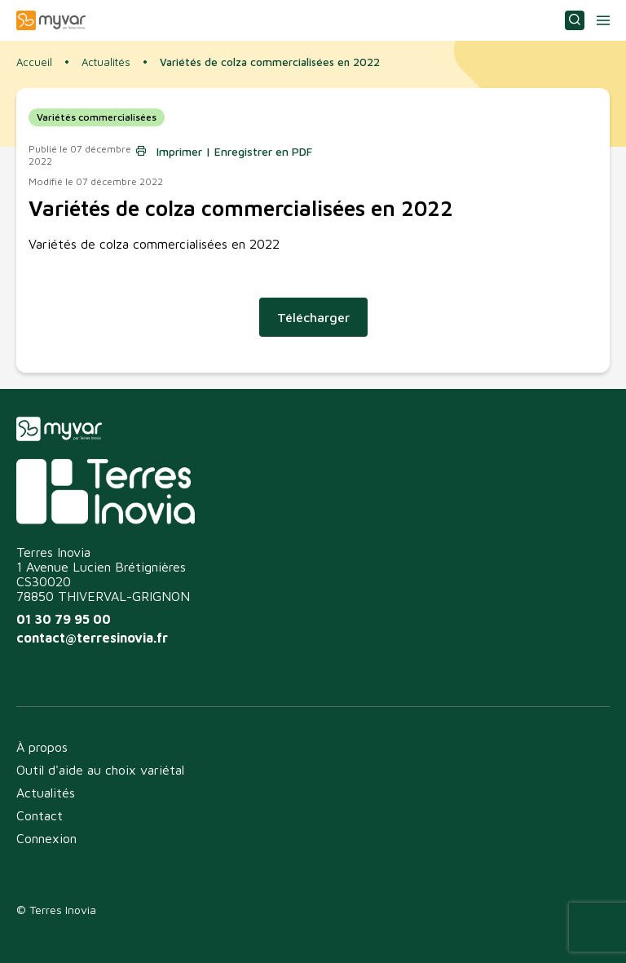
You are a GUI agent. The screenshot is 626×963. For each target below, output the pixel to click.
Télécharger (313, 317)
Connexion (46, 838)
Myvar (51, 20)
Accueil (34, 61)
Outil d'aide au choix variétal (100, 769)
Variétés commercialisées (96, 117)
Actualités (106, 62)
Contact (39, 815)
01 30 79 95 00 (63, 619)
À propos (42, 747)
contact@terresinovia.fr (92, 637)
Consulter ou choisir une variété (574, 20)
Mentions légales (218, 932)
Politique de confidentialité (86, 932)
